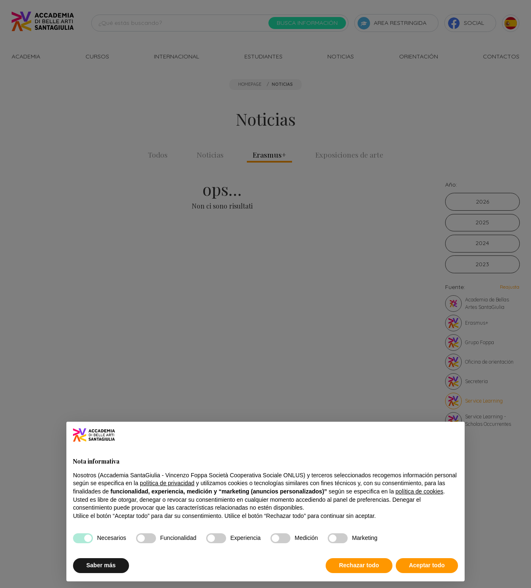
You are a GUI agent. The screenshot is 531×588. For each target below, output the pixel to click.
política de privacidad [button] (167, 483)
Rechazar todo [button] (359, 565)
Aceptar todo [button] (427, 565)
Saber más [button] (101, 565)
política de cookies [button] (419, 491)
